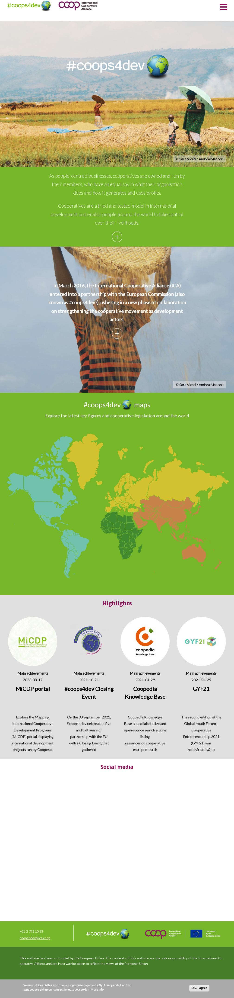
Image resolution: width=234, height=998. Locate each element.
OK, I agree (199, 988)
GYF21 (197, 743)
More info (97, 989)
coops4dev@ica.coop (35, 938)
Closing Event (90, 743)
